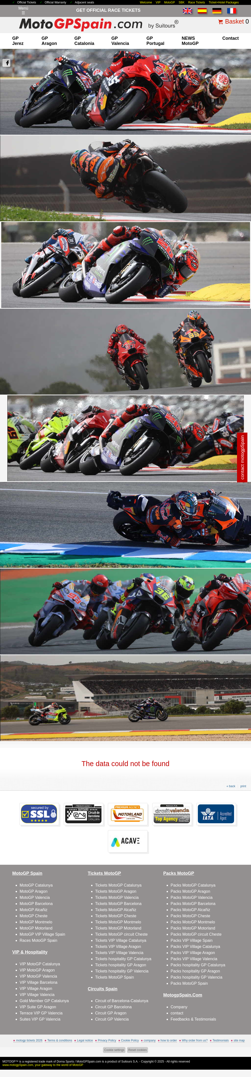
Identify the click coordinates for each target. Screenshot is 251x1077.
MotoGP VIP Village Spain (42, 934)
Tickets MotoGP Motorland (118, 928)
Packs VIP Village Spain (192, 940)
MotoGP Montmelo (36, 922)
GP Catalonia (84, 41)
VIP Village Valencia (37, 995)
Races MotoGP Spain (38, 940)
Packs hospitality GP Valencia (196, 977)
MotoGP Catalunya (36, 885)
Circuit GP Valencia (112, 1019)
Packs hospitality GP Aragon (195, 971)
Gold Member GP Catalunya (44, 1001)
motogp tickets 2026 (29, 1040)
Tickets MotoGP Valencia (117, 897)
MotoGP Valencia (35, 897)
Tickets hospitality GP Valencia (122, 971)
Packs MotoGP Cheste (190, 916)
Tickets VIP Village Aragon (118, 946)
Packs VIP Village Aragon (193, 953)
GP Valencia (120, 41)
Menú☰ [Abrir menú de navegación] (23, 10)
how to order (169, 1040)
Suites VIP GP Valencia (40, 1019)
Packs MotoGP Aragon (190, 891)
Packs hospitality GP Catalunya (198, 965)
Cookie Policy (130, 1040)
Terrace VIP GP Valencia (41, 1013)
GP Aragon (49, 41)
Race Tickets (196, 2)
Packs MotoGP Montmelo (193, 922)
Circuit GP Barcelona (113, 1007)
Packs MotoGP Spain (189, 983)
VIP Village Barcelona (38, 982)
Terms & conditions (59, 1040)
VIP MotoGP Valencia (38, 976)
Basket (234, 21)
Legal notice (85, 1040)
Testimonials (221, 1040)
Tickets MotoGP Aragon (115, 891)
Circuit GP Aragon (110, 1013)
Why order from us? (195, 1040)
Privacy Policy (107, 1040)
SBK (182, 2)
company (150, 1040)
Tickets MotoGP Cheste (115, 916)
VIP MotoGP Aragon (37, 970)
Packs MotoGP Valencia (192, 897)
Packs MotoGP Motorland (193, 928)
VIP (158, 2)
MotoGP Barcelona (36, 904)
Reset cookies (137, 1050)
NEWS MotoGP (190, 41)
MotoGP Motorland (36, 928)
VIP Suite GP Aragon (38, 1007)
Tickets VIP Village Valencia (119, 953)
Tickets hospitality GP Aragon (120, 965)
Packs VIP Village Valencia (194, 959)
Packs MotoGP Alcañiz (190, 910)
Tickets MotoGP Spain (114, 977)
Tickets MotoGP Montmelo (118, 922)
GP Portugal (155, 41)
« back (230, 786)
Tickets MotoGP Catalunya (118, 885)
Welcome (146, 2)
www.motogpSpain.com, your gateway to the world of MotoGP (42, 1065)
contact (230, 38)
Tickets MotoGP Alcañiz (115, 910)
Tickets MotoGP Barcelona (118, 904)
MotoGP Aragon (34, 891)
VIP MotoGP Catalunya (40, 964)
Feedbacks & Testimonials (193, 1019)
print (243, 786)
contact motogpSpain (242, 457)
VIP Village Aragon (36, 988)
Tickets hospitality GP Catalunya (123, 959)
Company (179, 1007)
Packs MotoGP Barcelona (193, 904)
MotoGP (169, 2)
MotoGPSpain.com (88, 1061)
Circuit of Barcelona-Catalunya (121, 1001)
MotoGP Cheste (34, 916)
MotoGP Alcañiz (34, 910)
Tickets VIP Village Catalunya (120, 940)
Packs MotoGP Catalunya (193, 885)
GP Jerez (18, 41)
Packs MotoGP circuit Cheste (196, 934)
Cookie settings (114, 1050)
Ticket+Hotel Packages (224, 2)
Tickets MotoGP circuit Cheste (121, 934)
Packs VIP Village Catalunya (195, 946)
